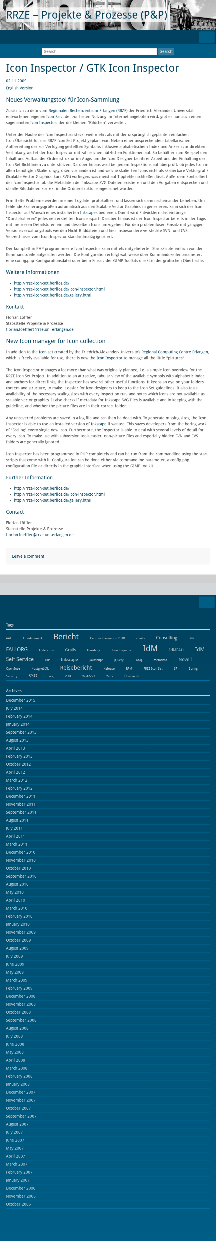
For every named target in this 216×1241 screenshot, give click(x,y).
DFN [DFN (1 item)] (192, 638)
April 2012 (15, 772)
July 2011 (14, 828)
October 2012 (18, 764)
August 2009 (17, 948)
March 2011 (16, 844)
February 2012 (19, 788)
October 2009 (18, 940)
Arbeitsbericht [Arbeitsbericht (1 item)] (32, 638)
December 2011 (20, 796)
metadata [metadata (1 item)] (160, 660)
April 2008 (15, 1060)
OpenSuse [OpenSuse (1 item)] (13, 668)
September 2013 (21, 732)
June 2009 (15, 964)
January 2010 (18, 924)
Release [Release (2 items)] (109, 668)
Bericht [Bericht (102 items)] (66, 636)
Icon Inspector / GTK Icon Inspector (92, 68)
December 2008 (20, 996)
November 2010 (21, 860)
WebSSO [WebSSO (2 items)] (88, 676)
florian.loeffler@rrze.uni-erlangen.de (40, 329)
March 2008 (16, 1068)
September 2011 (21, 812)
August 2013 (17, 740)
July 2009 (14, 956)
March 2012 (16, 780)
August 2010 (17, 884)
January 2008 (18, 1084)
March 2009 (16, 980)
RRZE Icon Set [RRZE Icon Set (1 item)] (153, 668)
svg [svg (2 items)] (51, 676)
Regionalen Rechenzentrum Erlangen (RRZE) (88, 110)
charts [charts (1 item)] (140, 638)
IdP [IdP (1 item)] (47, 660)
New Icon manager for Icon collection (55, 341)
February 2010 (19, 916)
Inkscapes (88, 212)
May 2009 (15, 972)
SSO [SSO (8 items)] (33, 675)
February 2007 (19, 1172)
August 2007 (17, 1124)
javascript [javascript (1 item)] (96, 660)
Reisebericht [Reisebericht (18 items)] (76, 667)
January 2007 (18, 1180)
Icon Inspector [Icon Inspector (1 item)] (122, 650)
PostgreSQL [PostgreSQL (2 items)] (40, 668)
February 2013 (19, 756)
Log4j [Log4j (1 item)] (138, 660)
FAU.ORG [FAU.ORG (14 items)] (17, 649)
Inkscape (99, 424)
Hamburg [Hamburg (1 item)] (93, 650)
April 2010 (15, 900)
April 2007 (15, 1156)
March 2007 (16, 1164)
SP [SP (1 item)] (175, 668)
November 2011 (21, 804)
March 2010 (16, 908)
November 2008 (21, 1004)
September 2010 (21, 876)
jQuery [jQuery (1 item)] (118, 660)
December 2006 (20, 1188)
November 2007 (21, 1100)
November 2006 (21, 1196)
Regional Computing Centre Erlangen (174, 352)
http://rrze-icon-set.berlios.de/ (41, 283)
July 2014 (14, 708)
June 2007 (15, 1140)
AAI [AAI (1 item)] (8, 638)
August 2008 (17, 1028)
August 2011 (17, 820)
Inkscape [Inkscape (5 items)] (69, 659)
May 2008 (15, 1052)
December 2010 (20, 852)
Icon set (46, 352)
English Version (19, 88)
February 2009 (19, 988)
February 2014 (19, 716)
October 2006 (18, 1204)
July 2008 (14, 1036)
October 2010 (18, 868)
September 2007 (21, 1116)
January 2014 (18, 724)
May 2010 (15, 892)
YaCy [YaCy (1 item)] (109, 676)
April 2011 (15, 836)
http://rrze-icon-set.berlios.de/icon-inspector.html (59, 289)
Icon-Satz (54, 116)
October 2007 (18, 1108)
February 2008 (19, 1076)
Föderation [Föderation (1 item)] (46, 650)
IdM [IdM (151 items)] (150, 648)
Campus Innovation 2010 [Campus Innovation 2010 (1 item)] (107, 638)
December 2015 (20, 700)
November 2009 (21, 932)
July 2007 (14, 1132)
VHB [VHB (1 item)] (68, 676)
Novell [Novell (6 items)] (185, 659)
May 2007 (15, 1148)
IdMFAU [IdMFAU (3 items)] (176, 650)
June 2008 (15, 1044)
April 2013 (15, 748)
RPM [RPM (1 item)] (129, 668)
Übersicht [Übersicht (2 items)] (131, 676)
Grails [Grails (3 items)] (70, 650)
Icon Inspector (43, 122)
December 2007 (20, 1092)
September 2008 (21, 1020)
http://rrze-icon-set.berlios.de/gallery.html (52, 295)
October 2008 (18, 1012)
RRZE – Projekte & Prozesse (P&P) (86, 15)
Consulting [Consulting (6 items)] (166, 637)
